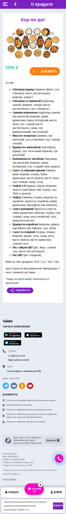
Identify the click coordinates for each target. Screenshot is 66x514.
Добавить (49, 71)
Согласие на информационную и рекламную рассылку (27, 410)
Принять (58, 505)
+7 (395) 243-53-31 (16, 356)
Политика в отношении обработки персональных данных (29, 400)
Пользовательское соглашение (17, 405)
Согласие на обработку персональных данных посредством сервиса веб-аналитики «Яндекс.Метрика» (30, 415)
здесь (27, 510)
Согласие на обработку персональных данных (24, 422)
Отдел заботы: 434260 (18, 360)
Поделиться (20, 290)
